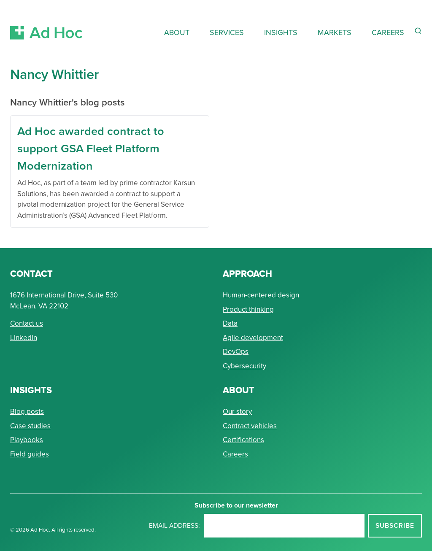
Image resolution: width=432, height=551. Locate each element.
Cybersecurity (244, 366)
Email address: (174, 525)
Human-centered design (261, 295)
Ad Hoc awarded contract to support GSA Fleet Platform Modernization (90, 148)
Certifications (243, 440)
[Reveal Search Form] (418, 31)
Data (230, 323)
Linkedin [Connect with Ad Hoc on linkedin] (23, 337)
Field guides (29, 454)
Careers (235, 454)
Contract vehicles (250, 426)
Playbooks (26, 440)
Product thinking (248, 309)
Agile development (253, 337)
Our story (237, 411)
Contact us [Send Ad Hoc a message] (26, 323)
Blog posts (27, 411)
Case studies (30, 426)
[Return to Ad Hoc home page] (46, 22)
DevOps (235, 351)
